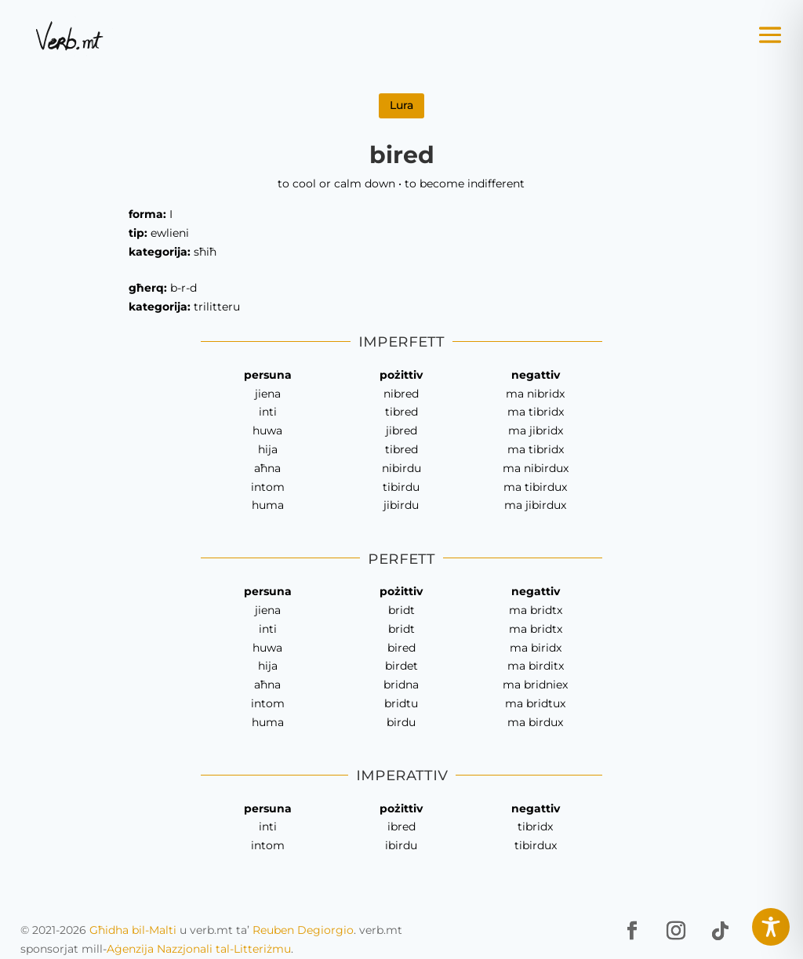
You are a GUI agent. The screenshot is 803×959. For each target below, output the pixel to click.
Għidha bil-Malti (132, 930)
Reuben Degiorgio (303, 930)
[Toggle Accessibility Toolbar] (770, 926)
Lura (401, 105)
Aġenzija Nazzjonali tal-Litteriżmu (199, 949)
